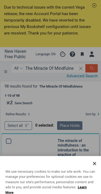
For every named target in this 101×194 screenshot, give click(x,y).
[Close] (94, 173)
